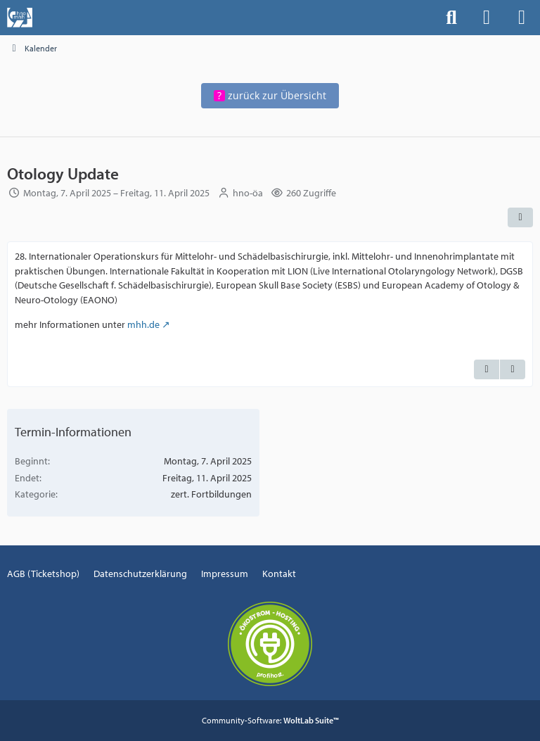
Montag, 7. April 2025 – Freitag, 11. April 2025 (116, 193)
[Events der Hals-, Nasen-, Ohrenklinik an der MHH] (19, 18)
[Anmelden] (486, 17)
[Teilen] (520, 217)
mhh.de (143, 324)
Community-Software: (270, 720)
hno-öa (248, 193)
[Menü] (522, 18)
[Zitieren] (486, 370)
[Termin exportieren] (512, 370)
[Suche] (451, 18)
